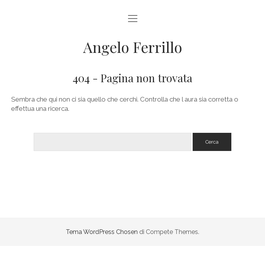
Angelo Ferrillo (132, 47)
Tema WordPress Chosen (102, 232)
